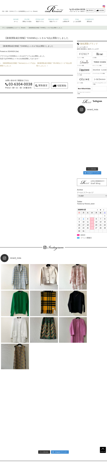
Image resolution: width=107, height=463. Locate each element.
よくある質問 (34, 447)
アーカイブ (89, 178)
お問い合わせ (66, 447)
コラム (74, 447)
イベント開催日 (86, 223)
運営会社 (58, 447)
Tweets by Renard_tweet (86, 189)
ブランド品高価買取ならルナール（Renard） (14, 27)
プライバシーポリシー (47, 447)
